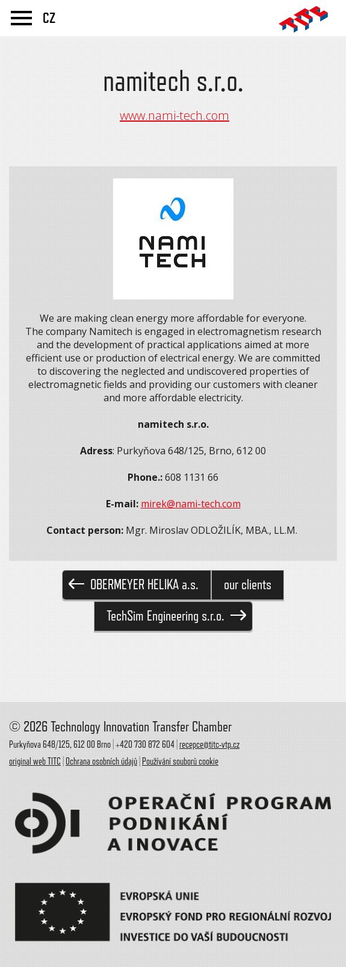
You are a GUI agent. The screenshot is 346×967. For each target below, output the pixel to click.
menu (21, 18)
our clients (247, 585)
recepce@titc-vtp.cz (209, 744)
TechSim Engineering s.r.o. (176, 616)
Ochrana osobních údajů (101, 761)
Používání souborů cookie (180, 761)
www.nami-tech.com (174, 115)
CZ (49, 18)
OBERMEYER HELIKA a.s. (134, 585)
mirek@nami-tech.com (191, 503)
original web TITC (35, 761)
